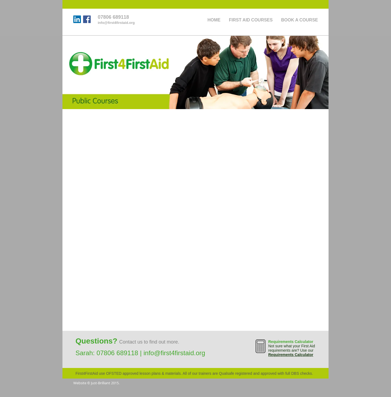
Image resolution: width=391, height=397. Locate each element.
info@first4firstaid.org (174, 353)
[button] (299, 20)
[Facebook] (87, 19)
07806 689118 (117, 353)
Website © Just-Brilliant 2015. (96, 382)
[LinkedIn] (77, 19)
